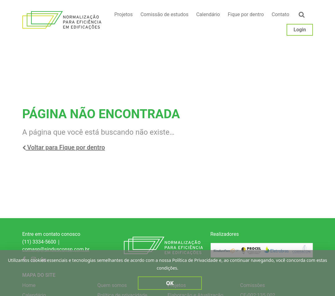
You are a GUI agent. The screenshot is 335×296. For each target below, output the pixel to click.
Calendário (208, 14)
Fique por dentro (246, 14)
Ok (170, 283)
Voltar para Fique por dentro (63, 147)
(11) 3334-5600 (39, 242)
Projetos (123, 14)
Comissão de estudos (164, 14)
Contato (280, 14)
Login (299, 30)
